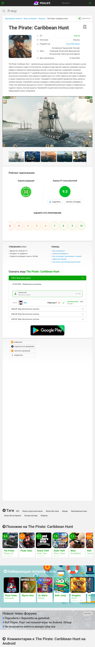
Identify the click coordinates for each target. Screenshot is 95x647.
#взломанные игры (79, 511)
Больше (87, 613)
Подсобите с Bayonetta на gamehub (25, 618)
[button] (90, 98)
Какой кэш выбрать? (60, 254)
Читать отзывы (73, 202)
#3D (17, 511)
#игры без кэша (52, 511)
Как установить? (59, 251)
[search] (42, 11)
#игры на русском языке (33, 511)
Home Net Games (73, 44)
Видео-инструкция (59, 259)
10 (81, 225)
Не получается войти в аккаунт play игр (28, 626)
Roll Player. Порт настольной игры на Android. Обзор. (37, 622)
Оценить (55, 202)
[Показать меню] (3, 3)
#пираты (44, 516)
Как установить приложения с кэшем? (67, 256)
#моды (65, 511)
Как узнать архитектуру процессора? (66, 262)
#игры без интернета (12, 516)
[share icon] (84, 19)
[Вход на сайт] (90, 3)
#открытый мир (30, 516)
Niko (25, 303)
